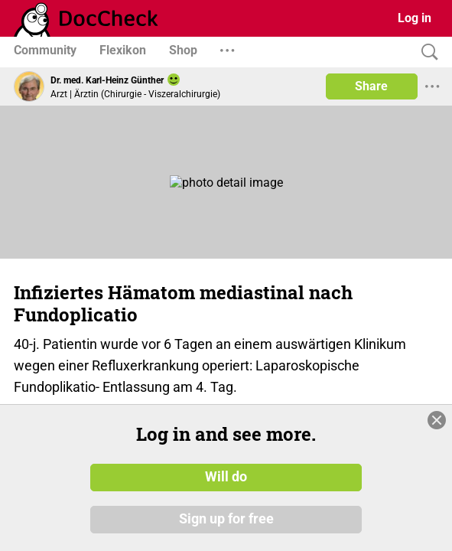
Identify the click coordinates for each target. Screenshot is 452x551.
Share (371, 86)
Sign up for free (226, 519)
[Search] (426, 52)
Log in (414, 18)
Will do (226, 476)
